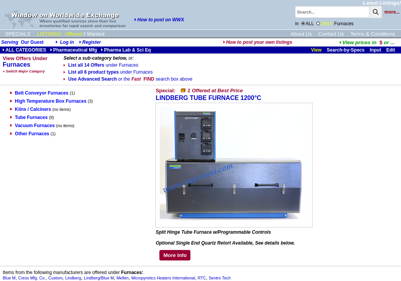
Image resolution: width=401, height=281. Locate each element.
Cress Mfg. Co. (32, 278)
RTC (202, 278)
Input (375, 50)
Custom (55, 278)
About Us (301, 34)
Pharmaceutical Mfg (73, 50)
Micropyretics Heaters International (163, 278)
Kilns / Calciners (30, 109)
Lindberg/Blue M (99, 278)
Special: (199, 90)
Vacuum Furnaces (32, 125)
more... (391, 12)
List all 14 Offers (101, 65)
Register (91, 42)
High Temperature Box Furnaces (48, 101)
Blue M (9, 278)
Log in (67, 42)
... (367, 42)
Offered (73, 34)
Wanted (95, 34)
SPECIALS (17, 34)
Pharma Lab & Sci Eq (126, 50)
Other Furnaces (29, 133)
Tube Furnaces (28, 117)
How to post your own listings (257, 42)
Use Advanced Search (128, 79)
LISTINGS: (49, 34)
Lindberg (73, 278)
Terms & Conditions (372, 34)
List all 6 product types (108, 72)
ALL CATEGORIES (24, 50)
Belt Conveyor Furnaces (39, 93)
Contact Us (331, 34)
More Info (175, 255)
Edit (391, 50)
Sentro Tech (220, 278)
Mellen (122, 278)
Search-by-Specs (346, 50)
